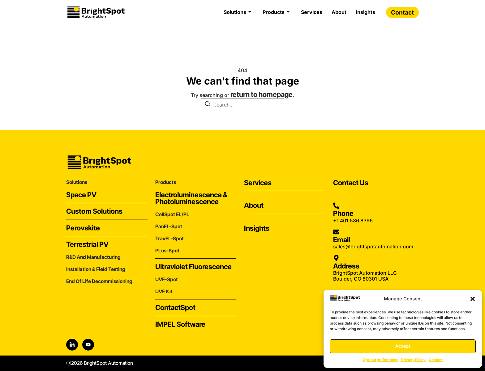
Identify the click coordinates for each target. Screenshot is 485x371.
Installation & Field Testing (95, 269)
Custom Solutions (94, 211)
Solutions (237, 12)
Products (276, 12)
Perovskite (83, 228)
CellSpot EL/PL (172, 214)
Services (311, 12)
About (339, 12)
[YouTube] (88, 345)
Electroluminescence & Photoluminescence (191, 198)
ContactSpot (175, 307)
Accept (402, 346)
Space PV (81, 194)
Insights (365, 12)
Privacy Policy (413, 359)
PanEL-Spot (168, 226)
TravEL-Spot (169, 238)
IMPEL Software (180, 324)
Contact (436, 359)
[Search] (208, 104)
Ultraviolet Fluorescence (193, 266)
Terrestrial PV (87, 244)
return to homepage (261, 94)
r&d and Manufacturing (93, 257)
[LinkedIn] (72, 345)
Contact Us (350, 182)
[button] (473, 299)
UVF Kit (164, 291)
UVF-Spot (166, 279)
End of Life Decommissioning (99, 281)
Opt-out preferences (380, 359)
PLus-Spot (167, 250)
